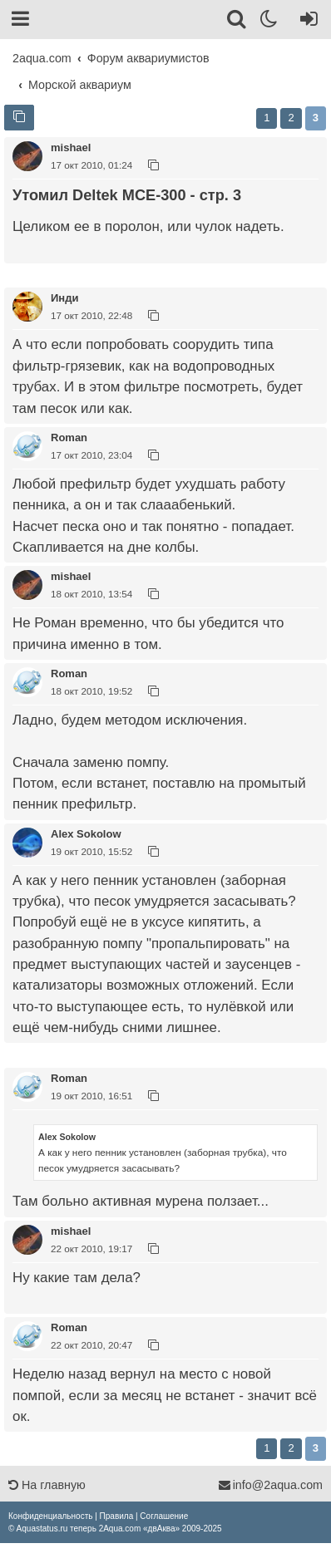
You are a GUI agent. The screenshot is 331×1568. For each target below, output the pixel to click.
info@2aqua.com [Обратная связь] (270, 1485)
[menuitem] (50, 1516)
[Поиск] (237, 21)
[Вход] (306, 21)
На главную (47, 1485)
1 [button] (266, 117)
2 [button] (291, 117)
